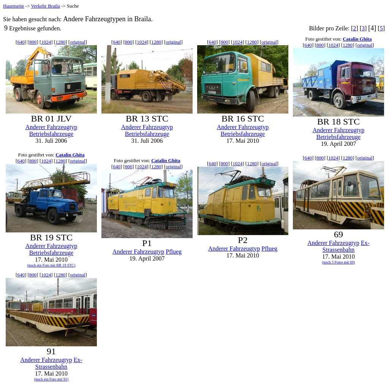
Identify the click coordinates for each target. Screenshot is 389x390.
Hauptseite (13, 6)
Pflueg (174, 251)
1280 (60, 42)
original (77, 42)
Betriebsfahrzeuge (51, 134)
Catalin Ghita (357, 39)
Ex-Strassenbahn (346, 246)
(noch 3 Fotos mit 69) (338, 262)
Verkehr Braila (45, 6)
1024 (46, 42)
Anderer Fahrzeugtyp (51, 127)
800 (33, 42)
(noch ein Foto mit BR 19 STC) (51, 265)
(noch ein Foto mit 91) (51, 379)
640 (21, 42)
